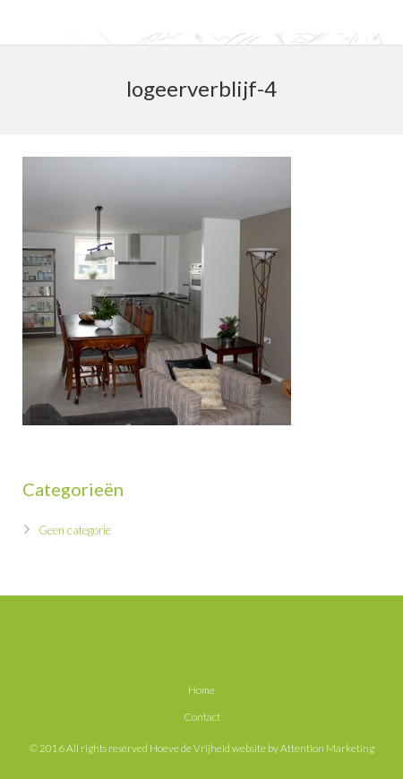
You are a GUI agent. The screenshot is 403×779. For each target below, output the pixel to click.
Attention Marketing (327, 747)
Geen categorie (75, 530)
